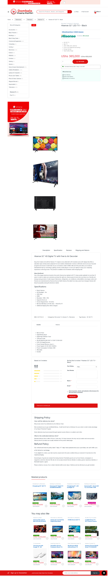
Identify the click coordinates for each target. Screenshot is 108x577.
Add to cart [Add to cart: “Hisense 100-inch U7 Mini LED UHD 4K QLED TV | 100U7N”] (47, 538)
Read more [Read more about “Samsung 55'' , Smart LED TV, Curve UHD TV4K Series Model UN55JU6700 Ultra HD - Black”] (97, 506)
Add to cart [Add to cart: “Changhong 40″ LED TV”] (46, 506)
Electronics (13, 49)
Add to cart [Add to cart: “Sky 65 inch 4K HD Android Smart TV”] (80, 564)
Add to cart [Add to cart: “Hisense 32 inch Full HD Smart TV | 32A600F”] (97, 564)
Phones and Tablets (15, 75)
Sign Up (95, 573)
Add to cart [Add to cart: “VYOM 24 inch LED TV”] (80, 538)
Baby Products (13, 32)
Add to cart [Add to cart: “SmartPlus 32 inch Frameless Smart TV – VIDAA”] (62, 564)
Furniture (12, 58)
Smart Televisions (37, 518)
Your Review (70, 370)
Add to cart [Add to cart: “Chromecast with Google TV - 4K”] (45, 564)
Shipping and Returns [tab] (82, 250)
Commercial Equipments (16, 41)
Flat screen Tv (64, 23)
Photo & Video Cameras (16, 78)
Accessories (13, 29)
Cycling (11, 47)
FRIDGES (12, 55)
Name (69, 380)
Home (9, 19)
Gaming (11, 61)
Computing (12, 44)
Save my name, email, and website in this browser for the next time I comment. (84, 391)
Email (69, 386)
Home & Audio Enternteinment (18, 67)
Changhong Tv (36, 483)
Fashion (12, 52)
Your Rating (70, 366)
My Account (84, 11)
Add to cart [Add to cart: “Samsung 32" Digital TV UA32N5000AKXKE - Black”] (63, 506)
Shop (76, 11)
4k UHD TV (87, 517)
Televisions (18, 19)
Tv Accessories (36, 543)
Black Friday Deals (14, 38)
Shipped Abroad (14, 81)
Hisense (58, 324)
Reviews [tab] (69, 250)
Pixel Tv (13, 95)
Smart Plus (53, 543)
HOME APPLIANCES (15, 70)
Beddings (12, 35)
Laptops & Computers (15, 72)
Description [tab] (46, 250)
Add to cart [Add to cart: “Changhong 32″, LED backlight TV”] (80, 506)
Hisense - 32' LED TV (87, 317)
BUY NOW (81, 61)
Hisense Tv (41, 19)
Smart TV (58, 543)
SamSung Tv (53, 483)
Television (29, 19)
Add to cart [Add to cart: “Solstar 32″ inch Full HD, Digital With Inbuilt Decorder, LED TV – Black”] (62, 538)
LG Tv (91, 517)
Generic (11, 64)
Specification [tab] (58, 250)
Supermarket (13, 84)
